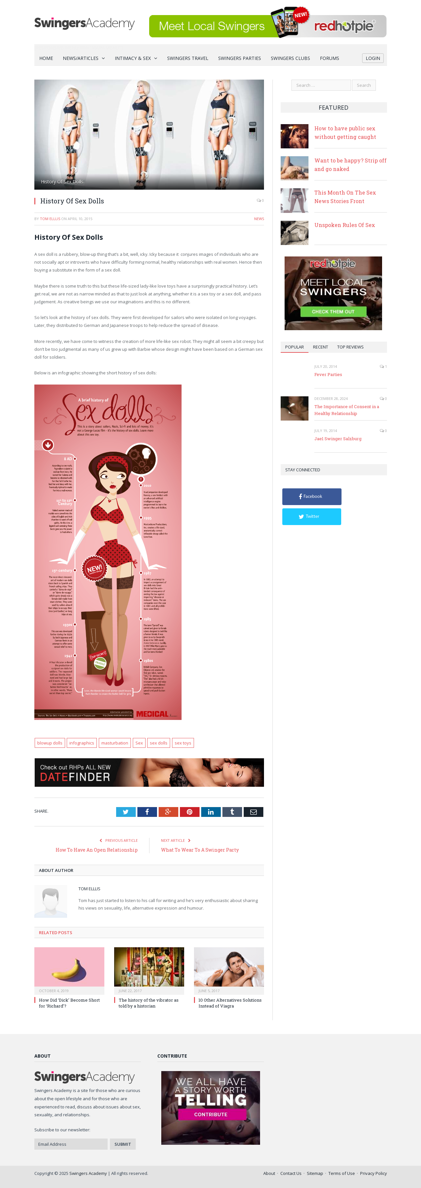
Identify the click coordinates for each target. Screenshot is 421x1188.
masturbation (114, 743)
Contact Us (291, 1173)
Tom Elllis (50, 218)
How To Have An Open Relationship (97, 850)
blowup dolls (49, 743)
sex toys (183, 743)
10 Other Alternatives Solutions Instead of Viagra (230, 1003)
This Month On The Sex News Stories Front (345, 196)
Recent (320, 347)
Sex (139, 743)
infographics (81, 743)
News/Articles (80, 58)
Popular (294, 347)
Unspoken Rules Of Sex (344, 224)
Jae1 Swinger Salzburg (337, 439)
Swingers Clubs (290, 58)
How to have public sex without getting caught (345, 132)
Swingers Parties (239, 58)
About (269, 1173)
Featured (333, 107)
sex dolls (158, 743)
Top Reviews (350, 347)
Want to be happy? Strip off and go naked (350, 164)
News (259, 218)
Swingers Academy (88, 1173)
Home (46, 58)
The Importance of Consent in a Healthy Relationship (346, 410)
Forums (329, 58)
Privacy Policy (373, 1173)
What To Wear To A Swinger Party (200, 850)
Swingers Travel (187, 58)
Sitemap (315, 1173)
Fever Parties (328, 374)
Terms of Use (341, 1173)
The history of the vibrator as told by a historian (149, 1003)
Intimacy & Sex (133, 58)
